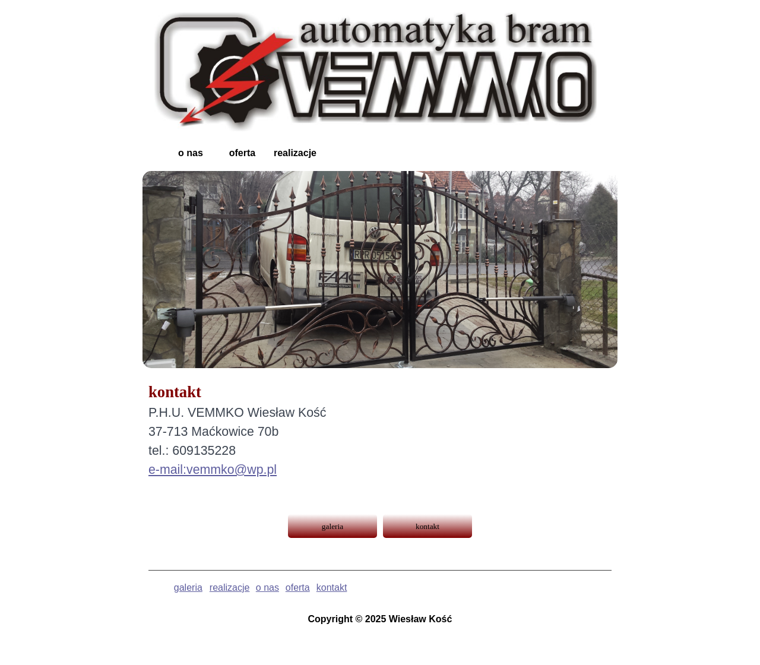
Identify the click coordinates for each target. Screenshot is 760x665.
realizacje (230, 587)
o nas (267, 587)
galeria (188, 587)
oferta (298, 587)
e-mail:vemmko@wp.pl (212, 470)
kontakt (331, 587)
